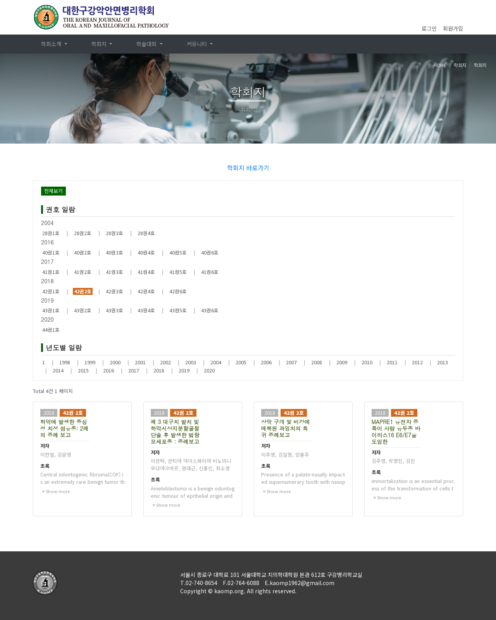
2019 (184, 370)
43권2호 (82, 310)
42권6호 (178, 291)
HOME (440, 65)
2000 (115, 362)
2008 (316, 362)
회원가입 (453, 28)
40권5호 (178, 252)
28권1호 (51, 233)
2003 (190, 362)
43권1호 (51, 310)
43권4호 (146, 310)
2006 (266, 362)
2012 (417, 362)
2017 (133, 370)
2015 (83, 370)
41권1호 (51, 271)
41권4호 (146, 271)
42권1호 (51, 291)
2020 (209, 370)
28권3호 (114, 233)
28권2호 (82, 233)
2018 (158, 370)
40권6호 (210, 252)
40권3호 (114, 252)
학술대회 (147, 44)
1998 (64, 362)
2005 (241, 362)
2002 (165, 362)
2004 (215, 362)
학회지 (99, 44)
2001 (140, 362)
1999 (89, 362)
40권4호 (146, 252)
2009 (341, 362)
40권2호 (82, 252)
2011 (392, 362)
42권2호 (82, 291)
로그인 (429, 28)
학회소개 (52, 44)
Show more (56, 491)
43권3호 (114, 310)
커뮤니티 (197, 44)
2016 (108, 370)
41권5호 (178, 271)
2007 (291, 362)
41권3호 (114, 271)
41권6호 (210, 271)
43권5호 (178, 310)
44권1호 (51, 329)
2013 (442, 362)
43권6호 (210, 310)
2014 (58, 370)
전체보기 (53, 190)
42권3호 (114, 291)
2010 (367, 362)
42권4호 (146, 291)
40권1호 (51, 252)
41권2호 (82, 271)
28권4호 (146, 233)
